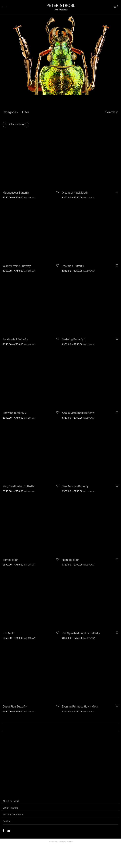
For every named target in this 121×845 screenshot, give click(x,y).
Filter (25, 112)
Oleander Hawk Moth (75, 176)
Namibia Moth (70, 460)
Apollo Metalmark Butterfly (78, 347)
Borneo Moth (10, 460)
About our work (11, 801)
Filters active (17, 124)
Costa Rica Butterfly (15, 574)
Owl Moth (8, 517)
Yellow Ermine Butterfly (17, 233)
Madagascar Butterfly (16, 176)
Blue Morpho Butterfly (75, 404)
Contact (7, 821)
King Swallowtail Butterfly (18, 404)
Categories (10, 112)
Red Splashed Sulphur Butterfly (81, 517)
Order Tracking (10, 807)
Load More (60, 594)
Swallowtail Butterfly (15, 290)
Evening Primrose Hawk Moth (80, 574)
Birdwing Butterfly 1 (74, 290)
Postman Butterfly (73, 233)
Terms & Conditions (13, 814)
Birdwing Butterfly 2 (15, 347)
